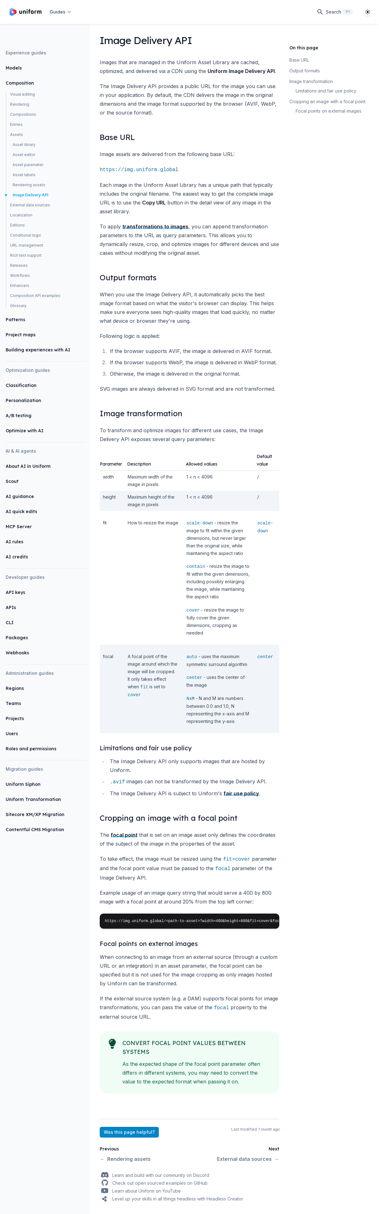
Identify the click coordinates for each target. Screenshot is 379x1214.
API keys (15, 592)
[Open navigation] (60, 12)
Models (14, 68)
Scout (12, 481)
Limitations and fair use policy (326, 90)
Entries (16, 124)
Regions (15, 688)
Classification (21, 385)
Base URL (299, 60)
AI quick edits (21, 511)
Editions (17, 225)
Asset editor (24, 154)
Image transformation (311, 81)
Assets (16, 134)
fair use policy (241, 793)
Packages (17, 638)
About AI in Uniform (28, 466)
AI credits (17, 557)
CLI (10, 622)
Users (12, 733)
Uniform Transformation (33, 799)
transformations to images (155, 226)
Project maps (21, 335)
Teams (13, 703)
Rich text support (26, 255)
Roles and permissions (31, 749)
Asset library (24, 144)
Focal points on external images (328, 111)
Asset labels (24, 174)
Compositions (23, 114)
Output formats (304, 70)
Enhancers (19, 285)
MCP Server (19, 526)
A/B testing (18, 415)
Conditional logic (25, 235)
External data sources (30, 205)
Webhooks (17, 653)
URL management (26, 245)
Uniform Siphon (23, 784)
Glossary (18, 305)
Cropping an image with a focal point (327, 101)
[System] (367, 12)
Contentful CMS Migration (35, 829)
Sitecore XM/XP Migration (35, 814)
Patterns (15, 319)
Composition (20, 83)
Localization (21, 215)
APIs (11, 607)
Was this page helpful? (129, 1132)
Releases (19, 265)
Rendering (19, 104)
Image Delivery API (30, 195)
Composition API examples (35, 295)
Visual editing (22, 94)
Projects (15, 718)
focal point (124, 835)
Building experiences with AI (38, 350)
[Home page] (25, 12)
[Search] (334, 12)
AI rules (14, 542)
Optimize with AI (24, 431)
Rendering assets (29, 184)
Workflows (20, 275)
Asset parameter (28, 164)
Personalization (23, 400)
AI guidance (20, 496)
